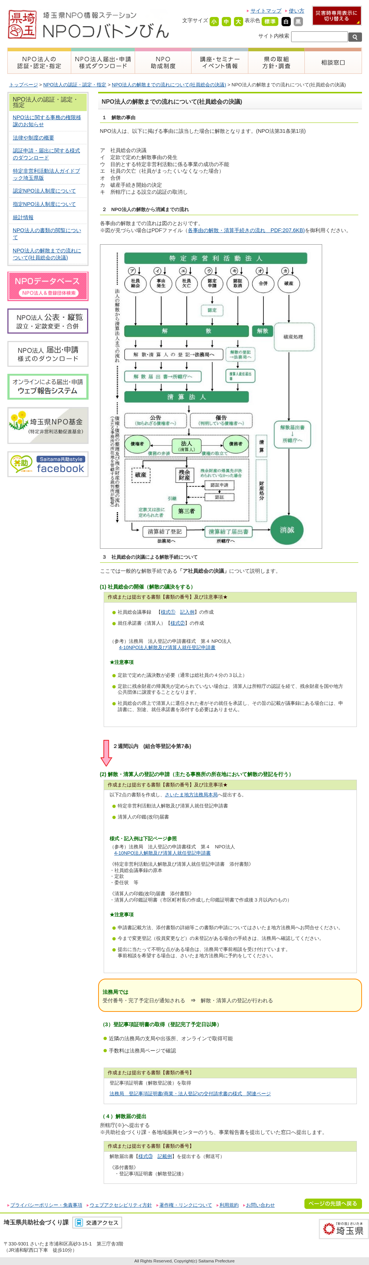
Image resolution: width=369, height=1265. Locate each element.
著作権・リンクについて (185, 1205)
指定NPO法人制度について (44, 204)
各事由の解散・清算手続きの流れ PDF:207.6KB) (246, 230)
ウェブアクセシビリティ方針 (121, 1205)
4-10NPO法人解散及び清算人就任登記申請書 (167, 647)
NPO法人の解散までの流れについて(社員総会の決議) (169, 84)
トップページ (23, 84)
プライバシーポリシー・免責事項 (46, 1205)
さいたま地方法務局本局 (191, 794)
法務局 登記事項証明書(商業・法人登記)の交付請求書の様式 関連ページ (190, 1093)
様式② (177, 623)
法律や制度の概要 (33, 138)
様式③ (145, 1156)
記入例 (187, 612)
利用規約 (229, 1205)
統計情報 (23, 217)
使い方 (296, 11)
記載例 (165, 1156)
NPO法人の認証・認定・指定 (74, 84)
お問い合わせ (260, 1205)
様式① (168, 612)
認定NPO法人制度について (44, 191)
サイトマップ (266, 11)
